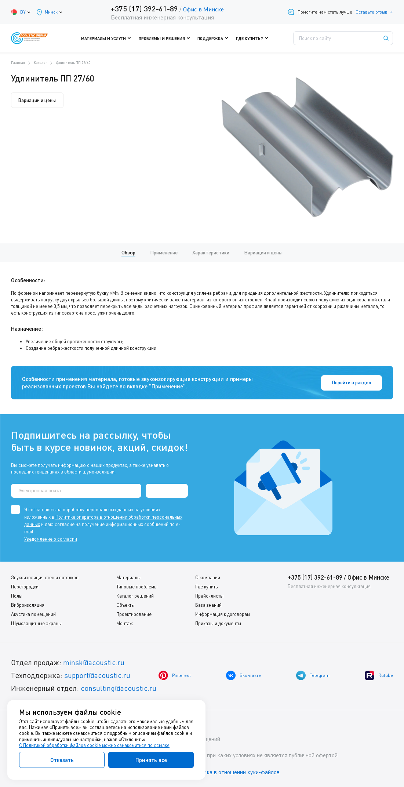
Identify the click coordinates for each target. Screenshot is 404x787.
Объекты (125, 605)
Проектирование (134, 614)
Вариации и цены (37, 100)
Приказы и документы (218, 623)
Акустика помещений (33, 614)
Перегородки (25, 586)
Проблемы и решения (166, 38)
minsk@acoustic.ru (93, 662)
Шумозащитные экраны (36, 623)
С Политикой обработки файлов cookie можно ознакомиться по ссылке (94, 745)
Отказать (62, 760)
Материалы (128, 577)
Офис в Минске (203, 9)
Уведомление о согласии (50, 538)
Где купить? (252, 38)
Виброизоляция (27, 605)
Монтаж (124, 623)
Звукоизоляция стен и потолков (45, 577)
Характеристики (210, 252)
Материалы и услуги (109, 38)
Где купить (206, 586)
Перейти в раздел (357, 382)
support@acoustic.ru (97, 674)
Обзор (128, 252)
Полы (16, 595)
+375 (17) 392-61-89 (144, 8)
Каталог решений (135, 595)
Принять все (151, 760)
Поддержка (214, 38)
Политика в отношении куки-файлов (234, 772)
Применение (164, 252)
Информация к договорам (222, 614)
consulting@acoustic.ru (118, 687)
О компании (207, 577)
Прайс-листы (209, 595)
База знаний (208, 605)
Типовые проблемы (136, 586)
